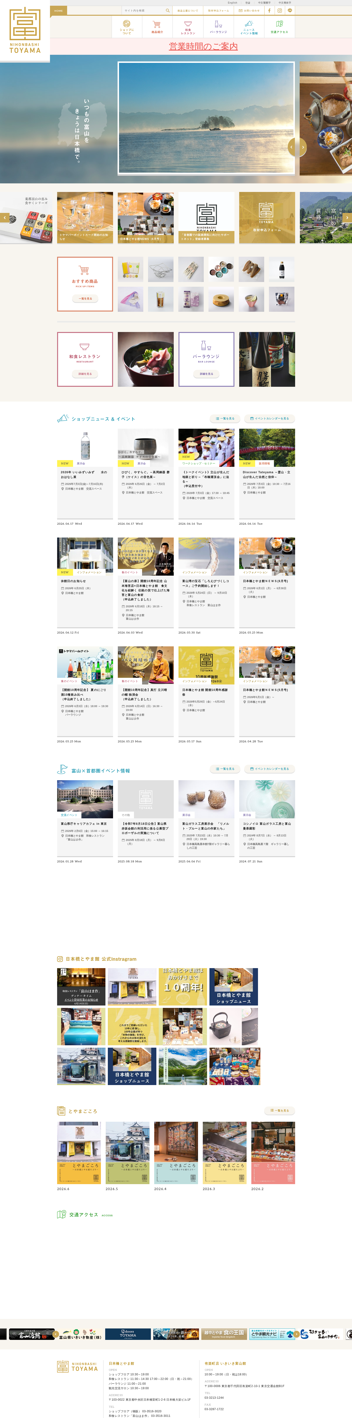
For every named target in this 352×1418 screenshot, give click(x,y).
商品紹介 (157, 27)
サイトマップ (127, 1406)
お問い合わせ (249, 10)
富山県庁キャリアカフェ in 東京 (84, 823)
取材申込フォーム (218, 10)
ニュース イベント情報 (249, 27)
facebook (269, 10)
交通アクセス (279, 27)
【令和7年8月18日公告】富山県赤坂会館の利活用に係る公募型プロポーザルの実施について (145, 828)
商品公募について (187, 10)
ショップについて (127, 27)
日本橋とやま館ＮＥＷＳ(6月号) (265, 581)
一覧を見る (227, 418)
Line (290, 10)
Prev (291, 147)
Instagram (280, 10)
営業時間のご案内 (203, 46)
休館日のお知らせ (73, 581)
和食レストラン (188, 27)
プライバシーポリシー (154, 1406)
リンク (110, 1406)
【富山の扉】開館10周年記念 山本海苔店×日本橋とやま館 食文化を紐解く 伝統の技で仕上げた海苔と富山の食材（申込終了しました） (146, 590)
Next (303, 147)
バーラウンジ (218, 27)
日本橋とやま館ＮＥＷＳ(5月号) (265, 690)
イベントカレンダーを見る (272, 418)
